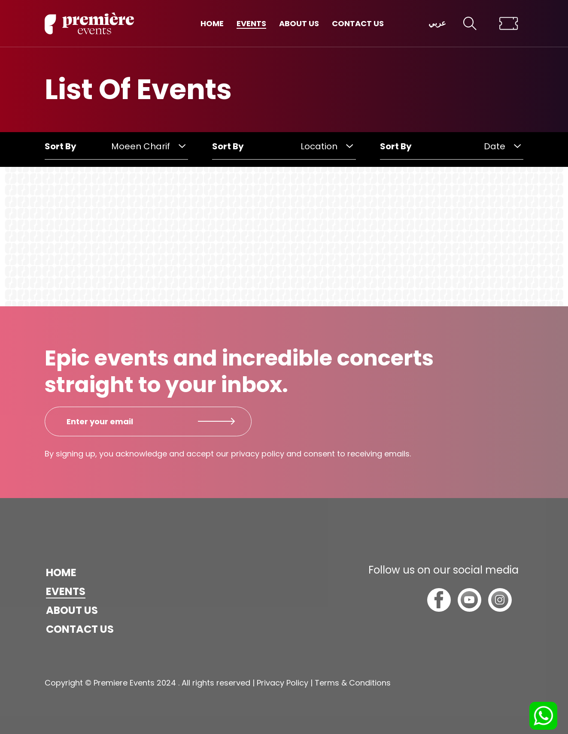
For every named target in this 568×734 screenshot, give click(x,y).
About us (299, 23)
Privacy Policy (282, 682)
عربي (437, 23)
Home (212, 23)
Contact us (358, 23)
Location (327, 146)
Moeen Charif (148, 146)
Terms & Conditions (353, 682)
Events (251, 23)
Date (502, 146)
